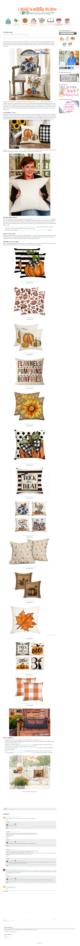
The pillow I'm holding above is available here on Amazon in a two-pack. (20, 226)
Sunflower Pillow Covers (29, 424)
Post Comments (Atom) (11, 920)
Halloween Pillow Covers (29, 673)
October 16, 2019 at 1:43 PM (14, 831)
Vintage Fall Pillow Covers (29, 601)
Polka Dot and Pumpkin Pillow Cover (30, 463)
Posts (6, 936)
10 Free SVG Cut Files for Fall (46, 740)
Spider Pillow (16, 752)
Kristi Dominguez (12, 824)
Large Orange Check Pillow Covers (29, 703)
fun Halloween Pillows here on (27, 747)
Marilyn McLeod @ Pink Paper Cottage (12, 869)
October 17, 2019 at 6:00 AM (20, 824)
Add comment (5, 891)
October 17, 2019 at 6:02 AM (20, 860)
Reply (7, 837)
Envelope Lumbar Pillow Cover (25, 744)
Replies (8, 839)
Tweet (11, 34)
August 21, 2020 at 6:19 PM (23, 869)
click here (17, 931)
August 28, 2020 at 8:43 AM (20, 878)
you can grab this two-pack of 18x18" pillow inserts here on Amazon (33, 230)
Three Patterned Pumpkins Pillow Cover (29, 353)
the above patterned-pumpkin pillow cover (15, 150)
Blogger (42, 943)
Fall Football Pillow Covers (30, 317)
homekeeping (11, 809)
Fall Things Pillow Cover (29, 386)
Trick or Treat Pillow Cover (30, 496)
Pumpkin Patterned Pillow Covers (30, 567)
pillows (14, 809)
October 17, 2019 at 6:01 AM (20, 841)
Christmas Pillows (37, 219)
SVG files (38, 101)
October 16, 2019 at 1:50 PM (14, 849)
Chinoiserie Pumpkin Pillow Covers (29, 535)
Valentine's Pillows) (46, 219)
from (25, 752)
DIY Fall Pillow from (15, 751)
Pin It (13, 34)
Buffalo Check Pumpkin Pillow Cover (30, 281)
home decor (7, 809)
